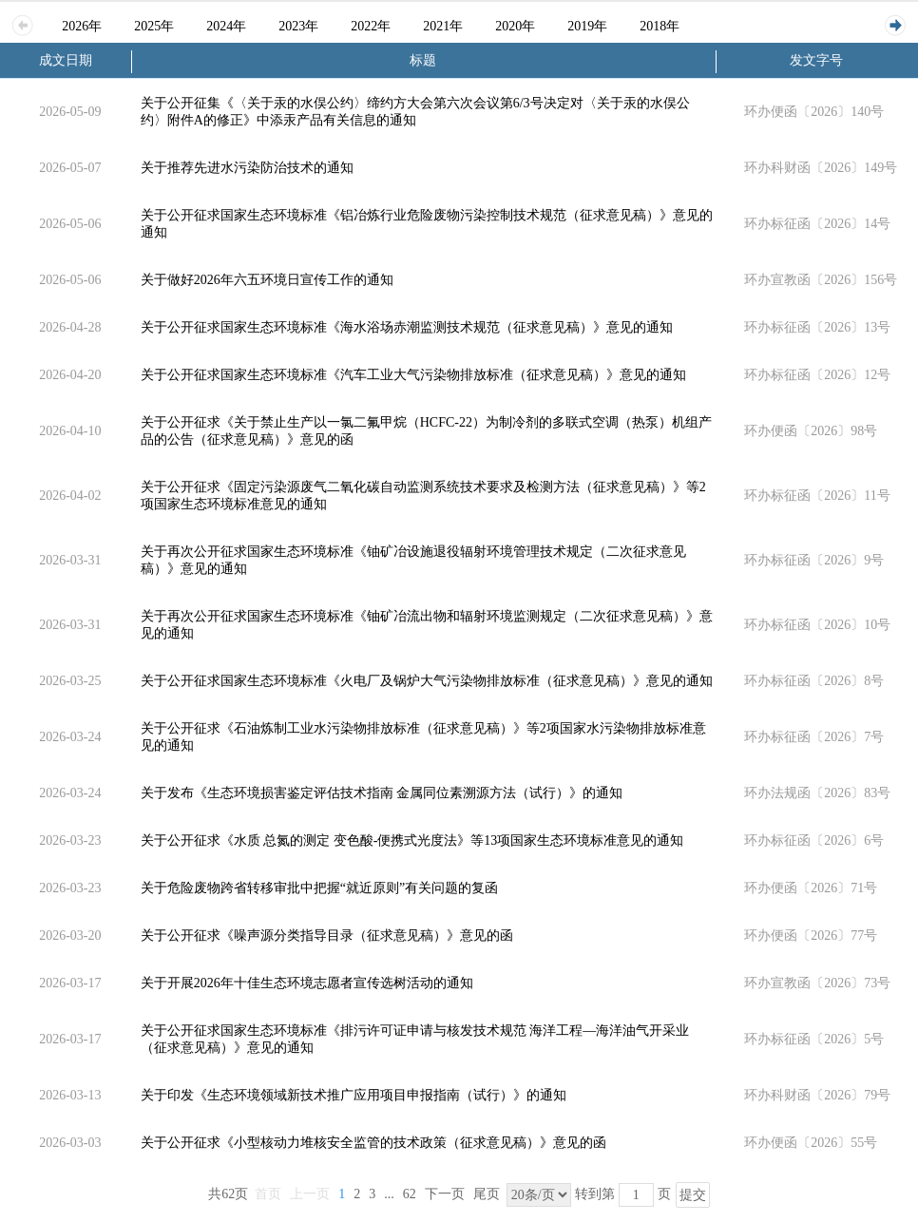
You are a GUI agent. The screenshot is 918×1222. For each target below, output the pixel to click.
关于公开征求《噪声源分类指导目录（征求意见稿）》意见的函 (327, 935)
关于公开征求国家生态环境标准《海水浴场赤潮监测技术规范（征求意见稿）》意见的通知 (407, 327)
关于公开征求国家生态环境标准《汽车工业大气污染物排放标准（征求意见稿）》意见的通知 (413, 375)
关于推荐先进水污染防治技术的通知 (247, 168)
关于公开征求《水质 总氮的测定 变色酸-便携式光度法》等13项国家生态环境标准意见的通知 (412, 840)
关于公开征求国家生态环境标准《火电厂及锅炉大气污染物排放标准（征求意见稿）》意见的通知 (427, 681)
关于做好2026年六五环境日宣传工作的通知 (267, 280)
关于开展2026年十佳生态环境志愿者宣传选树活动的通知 (307, 983)
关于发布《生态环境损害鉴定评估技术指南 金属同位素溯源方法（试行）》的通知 (382, 793)
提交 (692, 1195)
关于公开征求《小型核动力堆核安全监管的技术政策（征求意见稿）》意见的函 (373, 1143)
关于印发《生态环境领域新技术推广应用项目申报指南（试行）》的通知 (353, 1095)
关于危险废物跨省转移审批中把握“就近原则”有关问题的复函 (319, 888)
